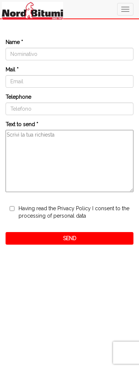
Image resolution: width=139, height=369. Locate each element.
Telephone (18, 97)
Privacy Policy (74, 208)
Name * (14, 42)
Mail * (12, 70)
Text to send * (22, 124)
